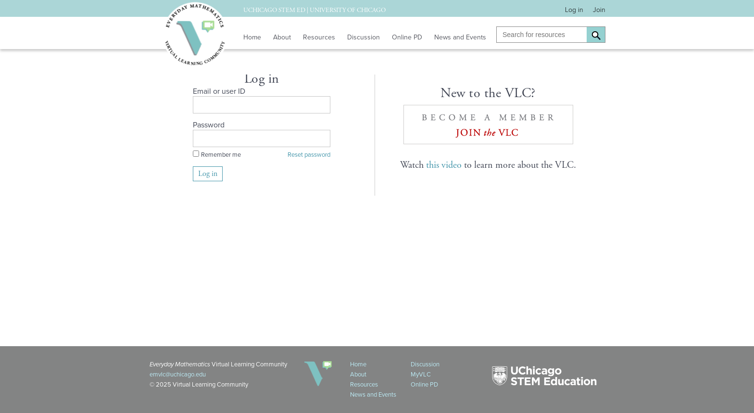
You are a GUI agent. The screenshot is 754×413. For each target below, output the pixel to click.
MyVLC (421, 374)
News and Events (460, 37)
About (282, 37)
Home (252, 37)
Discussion (363, 37)
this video (444, 165)
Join (599, 10)
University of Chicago (348, 10)
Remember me (221, 154)
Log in (574, 10)
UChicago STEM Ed (274, 10)
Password (209, 124)
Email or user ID (219, 91)
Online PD (407, 37)
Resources (319, 37)
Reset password (309, 154)
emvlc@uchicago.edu (178, 374)
